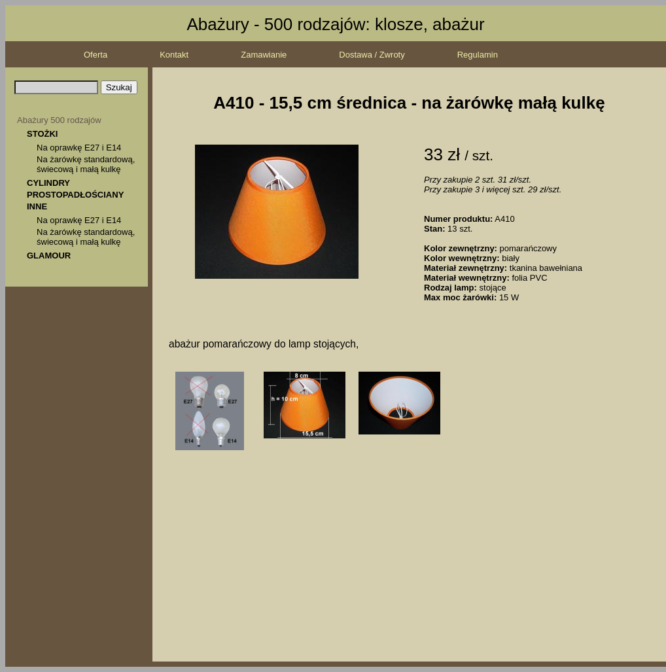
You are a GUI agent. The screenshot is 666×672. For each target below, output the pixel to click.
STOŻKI (42, 134)
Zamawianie (264, 55)
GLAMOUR (49, 255)
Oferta (95, 55)
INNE (37, 206)
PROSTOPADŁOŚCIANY (75, 195)
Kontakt (174, 55)
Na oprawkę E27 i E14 (79, 147)
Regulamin (477, 55)
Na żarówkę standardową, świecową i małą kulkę (86, 164)
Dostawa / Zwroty (371, 55)
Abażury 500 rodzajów (59, 120)
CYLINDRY (48, 183)
